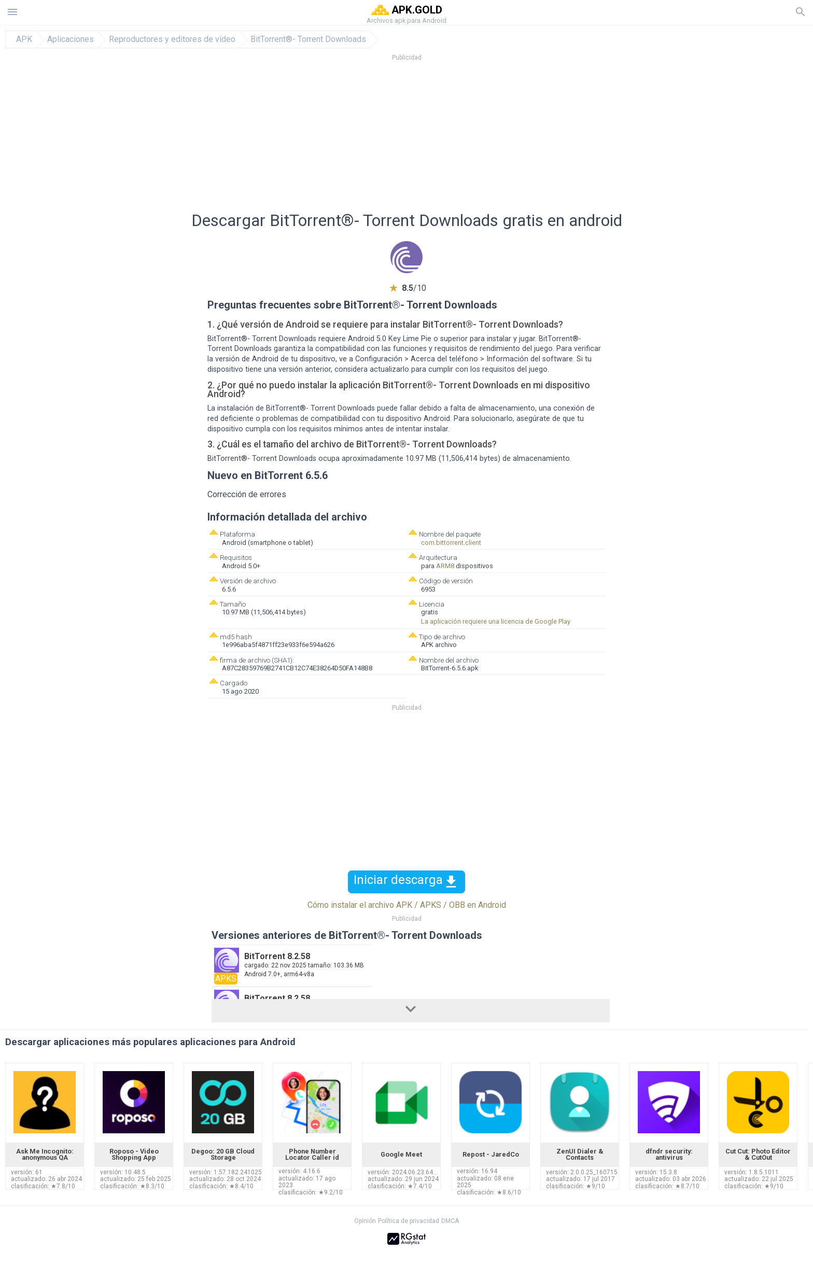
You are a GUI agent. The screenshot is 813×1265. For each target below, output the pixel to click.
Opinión (365, 1221)
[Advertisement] (469, 139)
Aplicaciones (70, 39)
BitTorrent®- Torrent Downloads (308, 39)
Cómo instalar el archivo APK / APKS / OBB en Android (406, 905)
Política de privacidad (408, 1221)
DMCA (450, 1221)
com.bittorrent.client (451, 542)
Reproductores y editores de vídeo (172, 39)
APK (24, 39)
